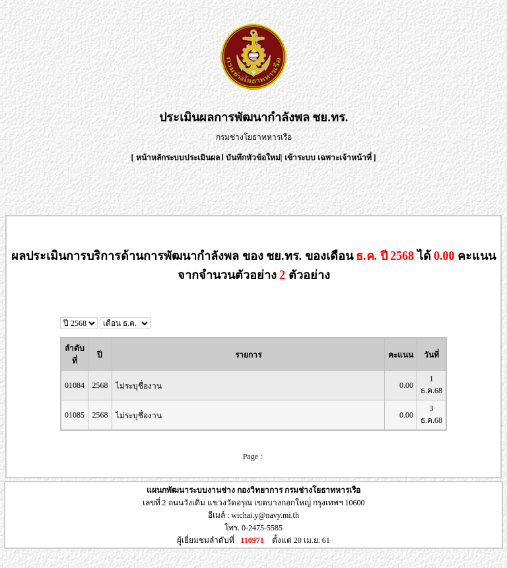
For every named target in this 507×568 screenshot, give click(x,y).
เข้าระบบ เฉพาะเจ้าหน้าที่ (329, 157)
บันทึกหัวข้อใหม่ (253, 157)
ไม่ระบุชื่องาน (139, 386)
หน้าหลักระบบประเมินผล (179, 157)
